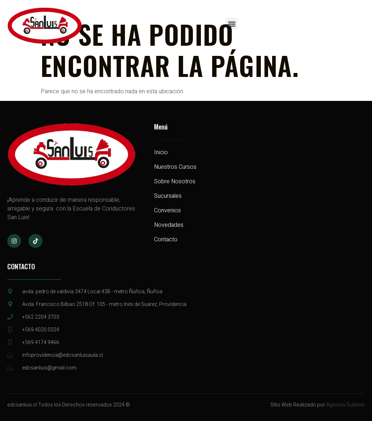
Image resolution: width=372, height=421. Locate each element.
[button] (232, 24)
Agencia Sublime (345, 405)
